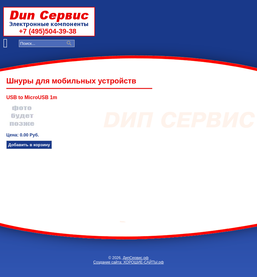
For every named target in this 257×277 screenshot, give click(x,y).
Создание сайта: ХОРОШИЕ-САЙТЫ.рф (128, 262)
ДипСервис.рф (135, 258)
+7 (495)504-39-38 (47, 31)
